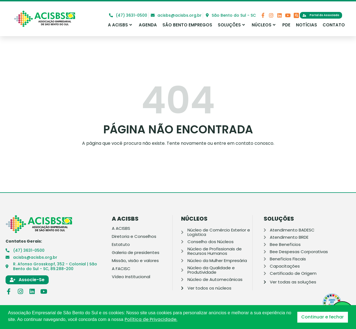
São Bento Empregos (187, 25)
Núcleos (263, 25)
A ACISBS (120, 25)
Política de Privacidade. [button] (151, 319)
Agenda (148, 25)
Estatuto (121, 244)
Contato (334, 25)
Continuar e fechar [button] (322, 317)
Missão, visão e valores (135, 261)
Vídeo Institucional (131, 277)
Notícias (306, 25)
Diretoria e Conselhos (134, 236)
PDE (286, 25)
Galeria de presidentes (135, 253)
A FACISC (121, 269)
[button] (296, 15)
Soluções (231, 25)
